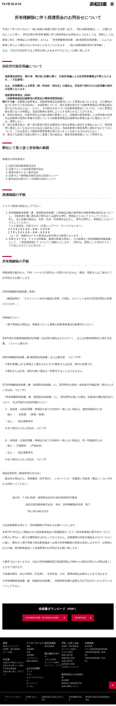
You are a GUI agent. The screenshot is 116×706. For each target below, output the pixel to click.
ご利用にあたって (31, 698)
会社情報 (88, 646)
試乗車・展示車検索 (11, 649)
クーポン (30, 686)
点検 (28, 652)
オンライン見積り (52, 662)
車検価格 (30, 649)
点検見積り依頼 (68, 664)
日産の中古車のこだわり (13, 662)
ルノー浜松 (7, 652)
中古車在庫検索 (9, 668)
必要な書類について (70, 686)
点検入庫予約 (67, 661)
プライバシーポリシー (13, 698)
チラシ (29, 674)
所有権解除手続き (75, 698)
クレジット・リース (53, 665)
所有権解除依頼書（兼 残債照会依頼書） (42, 618)
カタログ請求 (50, 659)
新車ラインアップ (10, 646)
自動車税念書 (80, 618)
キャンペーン (32, 683)
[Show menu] (112, 4)
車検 (28, 646)
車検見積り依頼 (68, 658)
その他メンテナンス (70, 667)
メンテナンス (32, 658)
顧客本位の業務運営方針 (72, 683)
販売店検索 (49, 646)
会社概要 (65, 680)
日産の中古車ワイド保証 (13, 665)
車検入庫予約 (67, 655)
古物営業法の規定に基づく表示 (53, 698)
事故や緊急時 (32, 661)
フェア (29, 671)
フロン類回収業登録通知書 (96, 649)
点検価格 (30, 655)
